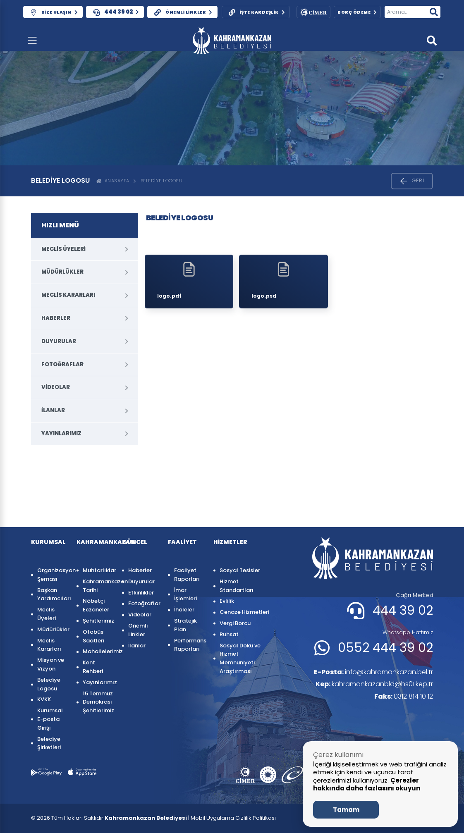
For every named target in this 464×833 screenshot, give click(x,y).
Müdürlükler (62, 272)
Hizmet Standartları (237, 586)
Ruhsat (229, 634)
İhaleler (184, 609)
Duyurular (58, 341)
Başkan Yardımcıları (52, 594)
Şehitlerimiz (98, 621)
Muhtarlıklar (98, 570)
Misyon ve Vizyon (50, 664)
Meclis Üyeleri (63, 249)
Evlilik (227, 601)
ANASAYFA (112, 180)
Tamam (346, 809)
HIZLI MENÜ (60, 225)
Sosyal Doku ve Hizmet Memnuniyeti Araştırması (240, 658)
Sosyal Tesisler (240, 570)
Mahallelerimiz (98, 651)
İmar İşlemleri (185, 594)
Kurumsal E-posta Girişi (50, 719)
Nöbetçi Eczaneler (96, 605)
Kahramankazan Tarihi (98, 586)
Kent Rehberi (93, 667)
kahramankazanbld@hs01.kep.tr (374, 684)
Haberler (55, 318)
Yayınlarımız (61, 433)
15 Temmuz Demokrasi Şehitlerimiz (98, 702)
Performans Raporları (189, 645)
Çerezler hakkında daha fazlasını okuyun (366, 784)
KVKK (44, 699)
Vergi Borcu (235, 623)
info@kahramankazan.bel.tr (373, 672)
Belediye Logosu (162, 180)
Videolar (55, 387)
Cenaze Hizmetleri (244, 612)
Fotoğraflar (62, 364)
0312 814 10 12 (403, 696)
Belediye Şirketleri (49, 743)
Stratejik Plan (185, 625)
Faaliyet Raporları (187, 574)
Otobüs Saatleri (93, 636)
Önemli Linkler (138, 630)
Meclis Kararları (68, 295)
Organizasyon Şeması (52, 574)
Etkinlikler (141, 593)
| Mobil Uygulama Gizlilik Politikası (232, 818)
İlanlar (53, 410)
